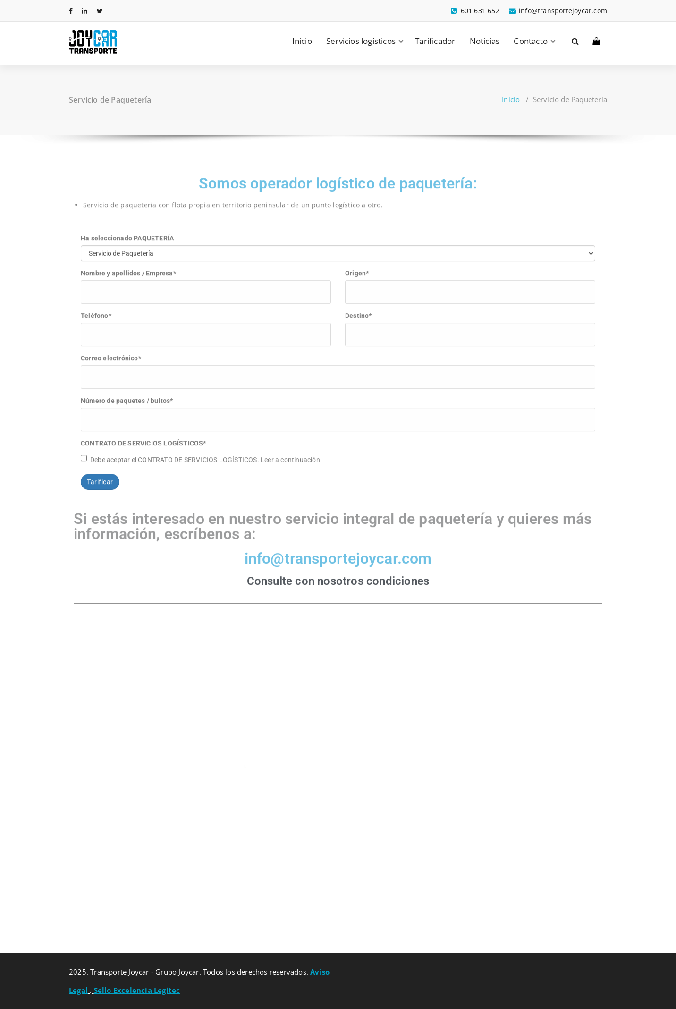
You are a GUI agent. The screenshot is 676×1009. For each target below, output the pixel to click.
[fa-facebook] (71, 10)
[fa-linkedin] (84, 10)
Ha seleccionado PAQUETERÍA (127, 232)
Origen (357, 267)
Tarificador (435, 40)
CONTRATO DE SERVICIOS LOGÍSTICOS (143, 437)
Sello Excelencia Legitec (137, 990)
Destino (358, 309)
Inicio (302, 40)
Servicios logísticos (361, 40)
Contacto (531, 40)
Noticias (485, 40)
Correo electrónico (111, 352)
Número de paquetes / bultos (127, 394)
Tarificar (100, 475)
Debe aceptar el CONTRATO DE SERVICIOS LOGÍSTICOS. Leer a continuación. (201, 453)
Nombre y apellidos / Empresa (128, 267)
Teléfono (96, 309)
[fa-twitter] (100, 10)
